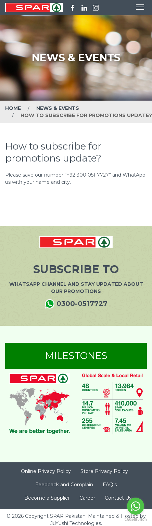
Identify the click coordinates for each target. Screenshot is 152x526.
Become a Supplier (47, 498)
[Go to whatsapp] (135, 506)
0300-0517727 (76, 304)
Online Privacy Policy (46, 471)
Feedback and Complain (64, 485)
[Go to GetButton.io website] (136, 519)
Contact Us (118, 498)
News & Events (57, 108)
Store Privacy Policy (104, 471)
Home (13, 108)
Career (87, 498)
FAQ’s (110, 485)
